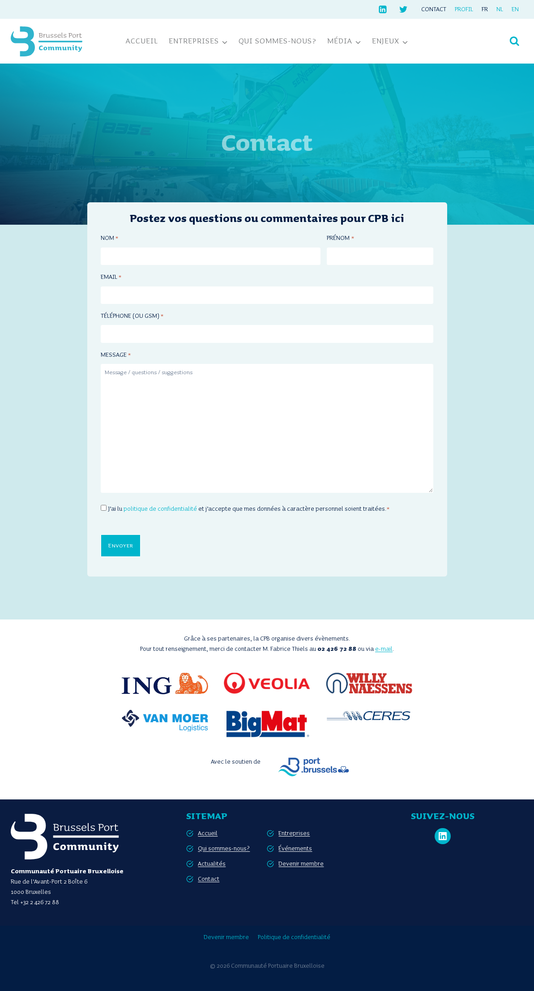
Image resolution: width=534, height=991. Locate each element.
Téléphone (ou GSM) (132, 316)
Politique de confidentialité (294, 936)
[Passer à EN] (515, 9)
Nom (109, 239)
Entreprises (294, 832)
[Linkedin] (383, 9)
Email (111, 277)
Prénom (340, 239)
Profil (464, 9)
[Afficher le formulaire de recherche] (514, 41)
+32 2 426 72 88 (39, 901)
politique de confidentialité (160, 509)
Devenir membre (301, 862)
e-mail (384, 648)
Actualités (212, 862)
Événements (295, 847)
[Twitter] (403, 9)
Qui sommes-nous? (277, 41)
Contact (433, 9)
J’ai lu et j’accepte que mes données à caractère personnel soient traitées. (249, 509)
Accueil (142, 41)
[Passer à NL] (500, 9)
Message (116, 355)
